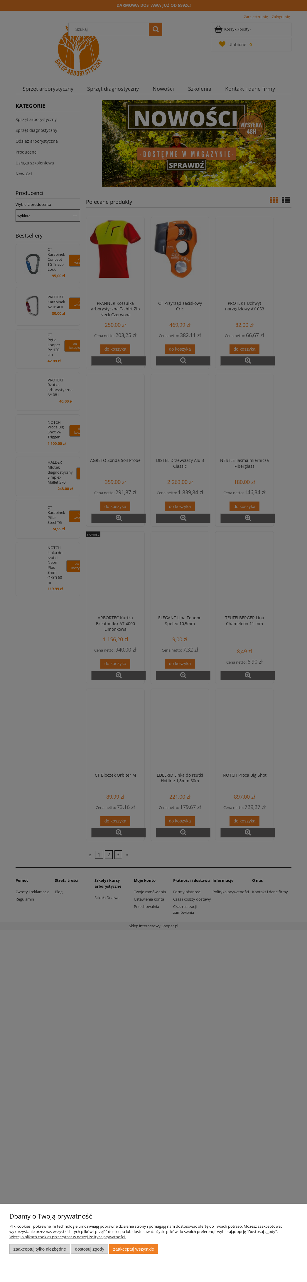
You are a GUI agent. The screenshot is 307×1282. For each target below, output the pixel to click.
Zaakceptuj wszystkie (133, 1248)
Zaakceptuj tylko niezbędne (40, 1248)
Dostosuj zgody (89, 1248)
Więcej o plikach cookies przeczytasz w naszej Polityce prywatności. (67, 1236)
